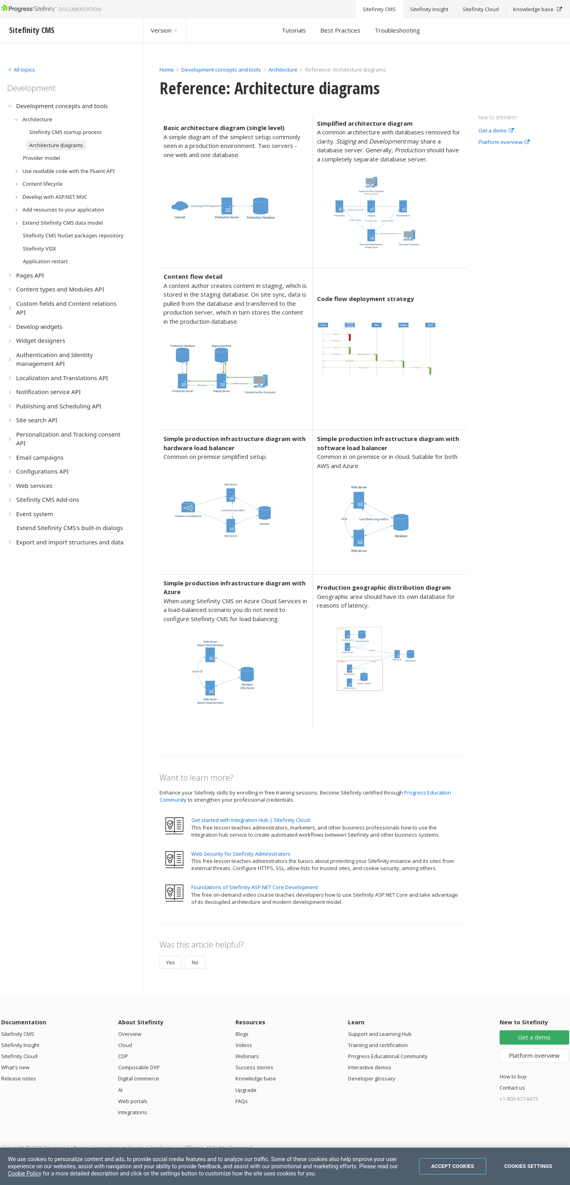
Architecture (283, 69)
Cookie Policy (24, 1173)
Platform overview (504, 142)
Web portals (133, 1101)
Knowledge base (255, 1078)
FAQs (241, 1101)
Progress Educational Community (388, 1056)
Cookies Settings (528, 1166)
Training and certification (378, 1045)
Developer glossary (371, 1078)
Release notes (18, 1078)
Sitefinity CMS (17, 1033)
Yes (170, 962)
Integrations (132, 1112)
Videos (243, 1045)
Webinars (247, 1056)
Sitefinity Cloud (19, 1056)
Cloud (125, 1045)
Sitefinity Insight (20, 1045)
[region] (285, 1166)
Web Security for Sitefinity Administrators (240, 853)
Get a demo (496, 131)
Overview (129, 1033)
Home (167, 69)
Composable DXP (139, 1067)
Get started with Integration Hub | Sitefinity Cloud (250, 820)
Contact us (512, 1087)
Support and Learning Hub (380, 1033)
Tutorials (294, 30)
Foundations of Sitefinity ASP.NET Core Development (254, 887)
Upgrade (246, 1090)
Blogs (242, 1033)
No (195, 962)
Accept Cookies (452, 1166)
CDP (123, 1056)
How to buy (513, 1076)
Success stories (254, 1067)
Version (165, 30)
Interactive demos (369, 1067)
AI (120, 1090)
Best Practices (340, 30)
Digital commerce (138, 1078)
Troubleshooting (397, 30)
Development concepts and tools (221, 69)
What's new (15, 1067)
